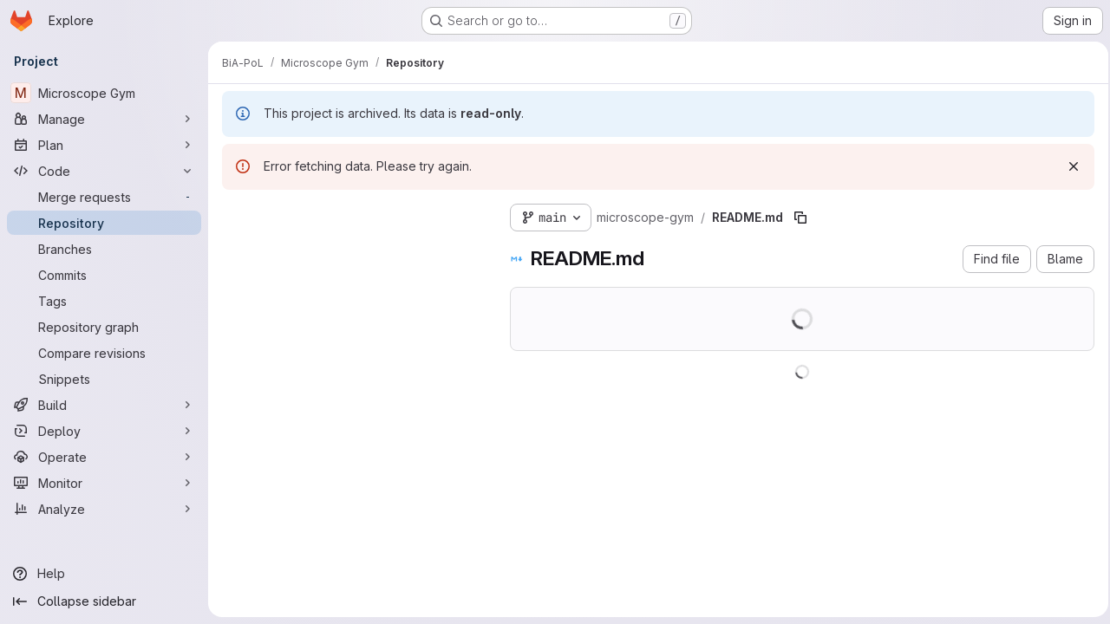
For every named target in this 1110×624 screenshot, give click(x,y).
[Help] (104, 574)
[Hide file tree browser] (236, 214)
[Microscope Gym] (104, 93)
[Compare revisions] (104, 353)
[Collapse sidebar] (104, 601)
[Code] (104, 171)
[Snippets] (104, 379)
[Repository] (104, 223)
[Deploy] (104, 431)
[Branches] (104, 249)
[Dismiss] (1068, 166)
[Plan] (104, 145)
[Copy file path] (800, 217)
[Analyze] (104, 509)
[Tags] (104, 301)
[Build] (104, 405)
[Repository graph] (104, 327)
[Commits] (104, 275)
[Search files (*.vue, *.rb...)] (352, 249)
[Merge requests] (104, 197)
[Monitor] (104, 483)
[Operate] (104, 457)
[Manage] (104, 119)
